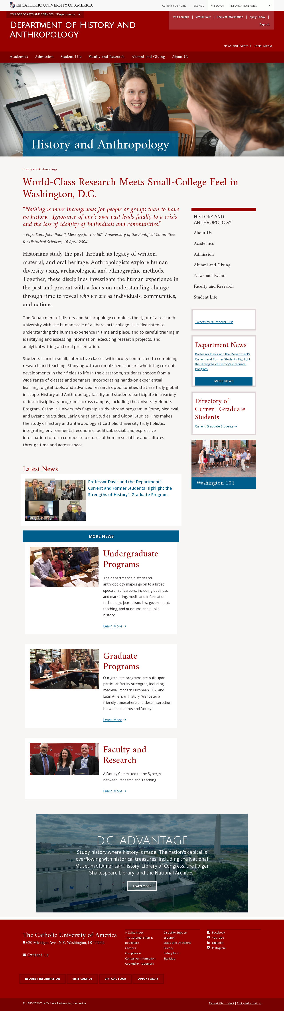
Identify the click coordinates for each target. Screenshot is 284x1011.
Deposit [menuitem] (265, 24)
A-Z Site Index (134, 932)
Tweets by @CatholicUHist (214, 322)
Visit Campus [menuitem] (181, 17)
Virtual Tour (115, 979)
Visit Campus (82, 979)
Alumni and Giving (148, 57)
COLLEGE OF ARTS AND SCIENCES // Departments (45, 14)
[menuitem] (217, 5)
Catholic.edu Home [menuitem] (174, 6)
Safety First (171, 953)
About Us (180, 57)
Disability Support (175, 932)
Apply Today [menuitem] (257, 17)
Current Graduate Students (214, 426)
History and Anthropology (40, 169)
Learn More (112, 626)
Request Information (42, 979)
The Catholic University (70, 935)
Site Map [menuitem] (199, 6)
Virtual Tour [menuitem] (203, 17)
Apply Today (148, 979)
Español (169, 938)
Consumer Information (140, 958)
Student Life (71, 57)
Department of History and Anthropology (73, 30)
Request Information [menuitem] (230, 17)
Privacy (168, 948)
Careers (130, 948)
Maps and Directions (177, 943)
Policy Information (249, 1003)
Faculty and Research (106, 57)
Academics (19, 57)
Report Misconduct (221, 1003)
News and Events (235, 46)
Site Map (169, 958)
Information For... (251, 5)
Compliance (133, 953)
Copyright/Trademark (139, 963)
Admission (44, 57)
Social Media (263, 46)
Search (217, 6)
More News (101, 536)
